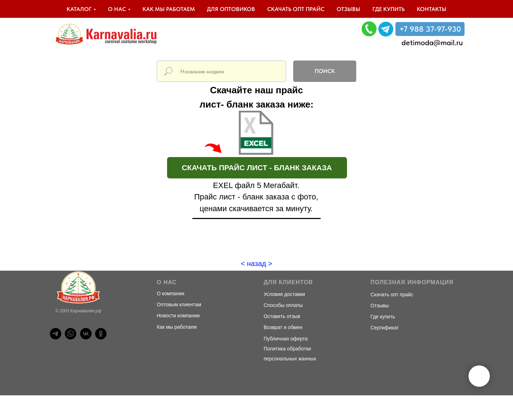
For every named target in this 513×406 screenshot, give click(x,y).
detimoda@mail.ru (432, 42)
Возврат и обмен (283, 327)
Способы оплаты (283, 305)
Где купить (388, 9)
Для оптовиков (231, 9)
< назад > (256, 263)
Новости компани (177, 315)
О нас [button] (117, 9)
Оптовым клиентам (179, 304)
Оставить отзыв (282, 316)
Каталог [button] (79, 9)
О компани (169, 293)
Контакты (431, 9)
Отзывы (348, 9)
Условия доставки (284, 294)
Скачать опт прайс (296, 9)
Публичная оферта (286, 339)
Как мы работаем (168, 9)
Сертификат (384, 327)
